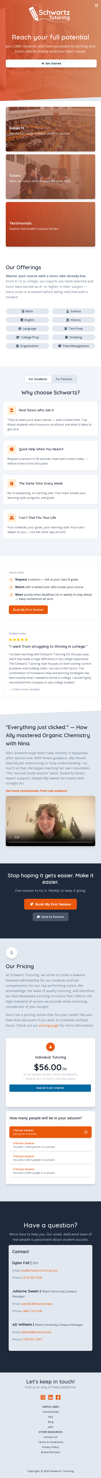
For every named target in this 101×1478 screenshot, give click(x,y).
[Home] (50, 14)
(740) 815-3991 (32, 1339)
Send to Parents (50, 917)
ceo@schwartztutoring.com (39, 1270)
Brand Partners (50, 1452)
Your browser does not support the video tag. (50, 821)
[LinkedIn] (50, 1397)
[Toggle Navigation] (96, 5)
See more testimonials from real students (36, 791)
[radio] (50, 1132)
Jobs (50, 1427)
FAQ (50, 1416)
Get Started (51, 63)
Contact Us (50, 1437)
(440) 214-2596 (32, 1311)
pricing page (49, 1025)
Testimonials (50, 1411)
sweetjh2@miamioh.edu (37, 1304)
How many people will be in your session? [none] (45, 1118)
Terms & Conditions (50, 1442)
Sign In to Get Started (50, 1088)
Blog (50, 1422)
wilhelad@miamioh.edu (36, 1332)
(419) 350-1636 (32, 1278)
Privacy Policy (50, 1447)
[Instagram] (43, 1397)
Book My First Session (28, 610)
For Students (38, 379)
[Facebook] (58, 1397)
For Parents (64, 379)
